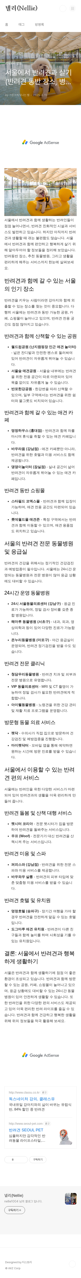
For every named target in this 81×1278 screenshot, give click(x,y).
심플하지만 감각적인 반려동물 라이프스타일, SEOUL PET (27, 1138)
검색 (63, 8)
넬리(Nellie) (21, 9)
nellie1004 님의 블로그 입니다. (23, 1201)
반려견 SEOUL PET (26, 1130)
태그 (22, 25)
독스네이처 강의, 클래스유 (32, 1099)
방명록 (39, 25)
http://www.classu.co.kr (24, 1092)
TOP (72, 1264)
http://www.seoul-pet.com (26, 1123)
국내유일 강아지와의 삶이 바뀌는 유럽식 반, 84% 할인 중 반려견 (40, 1107)
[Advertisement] (40, 142)
